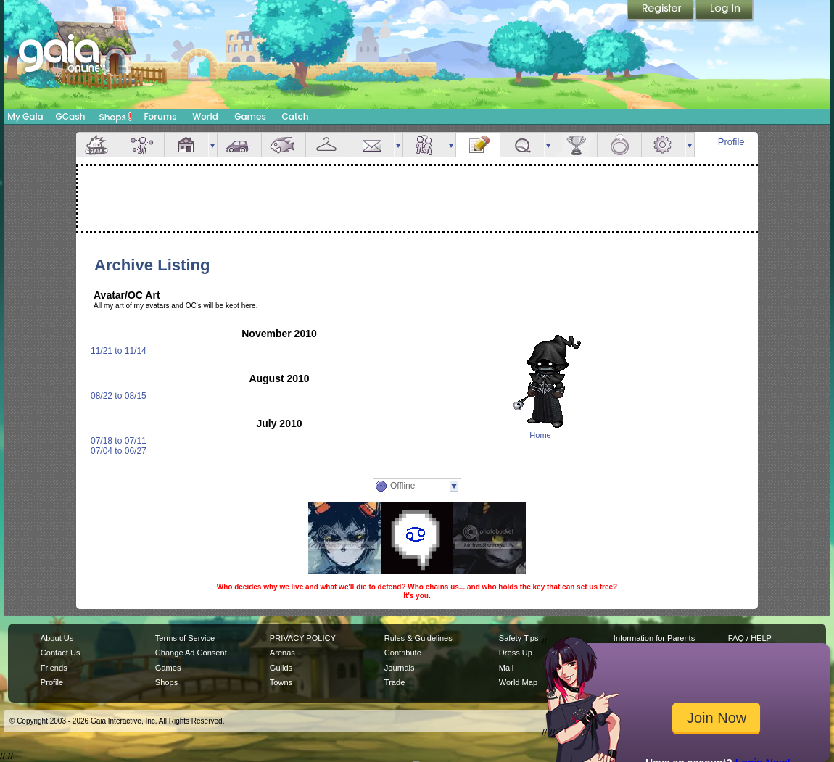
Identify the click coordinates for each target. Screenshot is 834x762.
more (212, 145)
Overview (98, 145)
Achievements (575, 145)
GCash (71, 116)
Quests (522, 145)
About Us (57, 638)
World (205, 116)
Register (661, 11)
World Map (518, 682)
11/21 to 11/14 (118, 351)
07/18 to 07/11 (118, 441)
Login (724, 11)
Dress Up (515, 652)
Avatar (142, 145)
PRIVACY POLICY (303, 638)
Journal (478, 145)
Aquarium (283, 145)
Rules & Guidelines (418, 638)
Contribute (402, 652)
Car (239, 145)
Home (539, 435)
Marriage (619, 145)
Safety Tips (519, 638)
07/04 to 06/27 (118, 451)
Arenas (282, 652)
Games (250, 116)
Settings (663, 145)
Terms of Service (185, 638)
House (186, 145)
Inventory (328, 145)
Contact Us (60, 652)
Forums (160, 116)
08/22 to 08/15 (118, 396)
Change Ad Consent (191, 652)
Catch (295, 116)
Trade (394, 682)
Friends (425, 145)
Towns (281, 682)
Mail (372, 145)
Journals (399, 667)
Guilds (281, 667)
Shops (115, 116)
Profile (731, 141)
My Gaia (25, 116)
